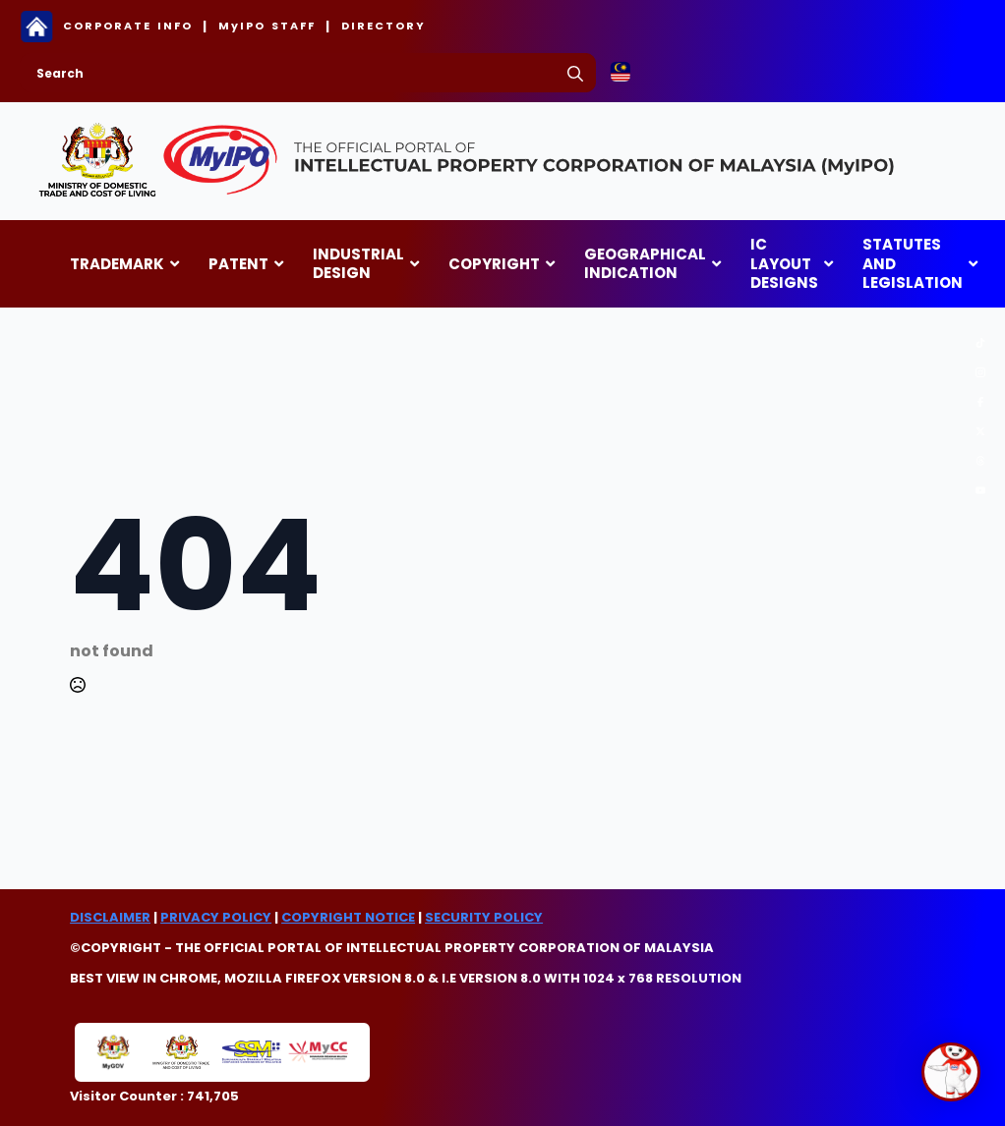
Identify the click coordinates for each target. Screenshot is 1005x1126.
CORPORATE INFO (128, 26)
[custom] (980, 343)
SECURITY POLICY (484, 917)
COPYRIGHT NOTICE (348, 917)
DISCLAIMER (110, 917)
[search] (575, 73)
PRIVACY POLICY (215, 917)
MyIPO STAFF (267, 26)
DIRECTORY (383, 26)
